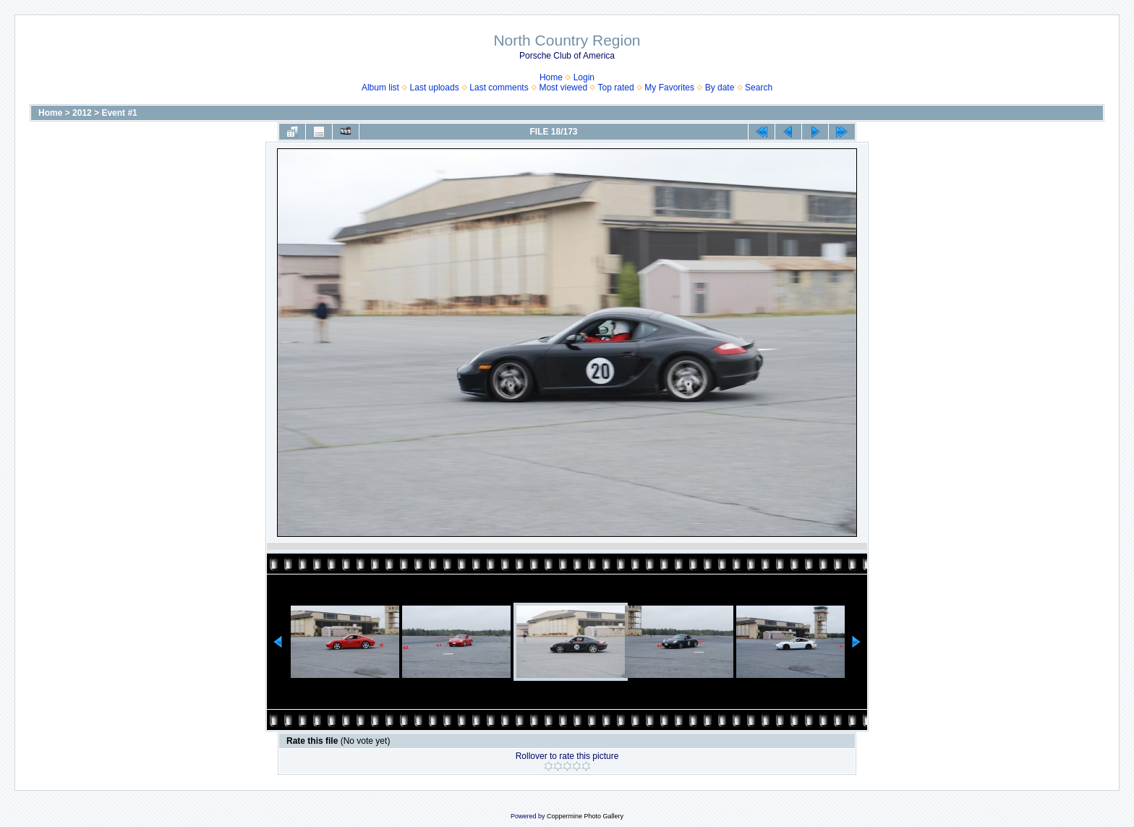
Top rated (616, 87)
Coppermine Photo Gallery (585, 816)
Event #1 (119, 113)
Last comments (498, 87)
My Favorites (669, 87)
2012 (82, 113)
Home (551, 77)
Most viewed (563, 87)
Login (584, 77)
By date (720, 87)
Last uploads (434, 87)
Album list (380, 87)
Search (758, 87)
